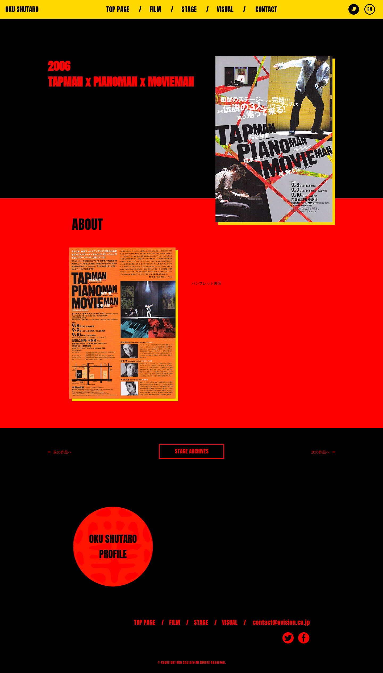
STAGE (189, 9)
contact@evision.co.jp (281, 622)
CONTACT (266, 9)
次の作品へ (320, 452)
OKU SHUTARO (22, 9)
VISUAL (225, 9)
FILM (155, 9)
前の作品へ (62, 452)
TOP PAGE (117, 9)
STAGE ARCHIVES (192, 451)
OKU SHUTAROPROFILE (113, 546)
